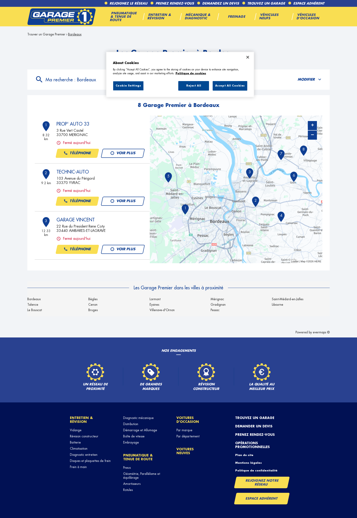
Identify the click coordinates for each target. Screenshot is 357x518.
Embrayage (131, 442)
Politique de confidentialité (256, 470)
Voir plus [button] (123, 153)
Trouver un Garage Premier (46, 34)
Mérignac (217, 299)
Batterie (75, 442)
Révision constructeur (84, 436)
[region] (180, 74)
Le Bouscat (34, 310)
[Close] (248, 57)
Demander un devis (254, 426)
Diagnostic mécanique (138, 417)
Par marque (184, 430)
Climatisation (78, 448)
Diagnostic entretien (83, 454)
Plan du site (244, 455)
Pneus (127, 467)
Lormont (155, 299)
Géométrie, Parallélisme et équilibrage (141, 475)
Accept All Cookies (230, 85)
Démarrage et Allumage (140, 430)
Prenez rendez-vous (255, 434)
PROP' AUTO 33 (72, 124)
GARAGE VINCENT (75, 220)
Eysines (154, 304)
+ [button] (312, 125)
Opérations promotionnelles (252, 445)
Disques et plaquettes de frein (90, 460)
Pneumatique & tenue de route (138, 457)
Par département (187, 436)
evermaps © (321, 332)
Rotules (128, 489)
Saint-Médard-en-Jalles (287, 299)
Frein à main (78, 466)
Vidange (76, 430)
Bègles (92, 299)
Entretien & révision (81, 419)
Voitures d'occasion (187, 419)
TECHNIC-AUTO (72, 172)
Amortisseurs (131, 483)
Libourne (277, 304)
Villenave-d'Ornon (162, 310)
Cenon (92, 304)
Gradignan (218, 304)
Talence (32, 304)
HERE (317, 261)
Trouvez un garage (254, 417)
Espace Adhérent (261, 498)
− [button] (312, 135)
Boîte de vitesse (134, 436)
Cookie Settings (128, 85)
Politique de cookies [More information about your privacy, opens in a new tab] (191, 73)
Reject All (193, 85)
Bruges (93, 310)
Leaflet (294, 261)
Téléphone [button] (77, 153)
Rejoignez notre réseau (262, 482)
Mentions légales (248, 462)
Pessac (215, 310)
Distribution (130, 424)
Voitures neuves (185, 451)
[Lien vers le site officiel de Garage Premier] (61, 16)
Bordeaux (75, 34)
